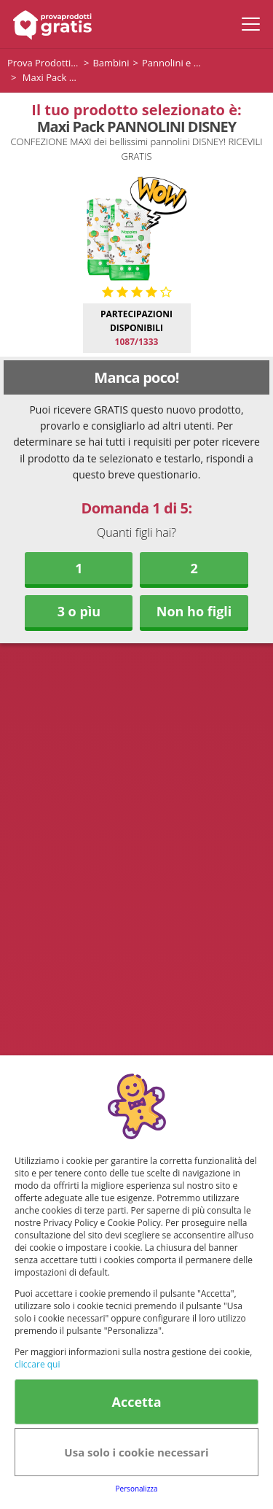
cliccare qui (37, 1364)
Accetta (136, 1402)
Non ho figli (194, 611)
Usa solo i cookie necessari (136, 1452)
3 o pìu (79, 611)
